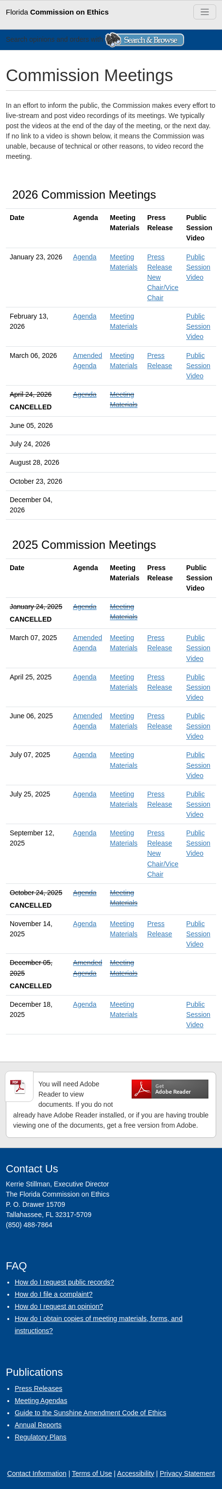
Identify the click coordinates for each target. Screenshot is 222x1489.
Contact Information (37, 1473)
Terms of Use (92, 1473)
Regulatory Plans (41, 1437)
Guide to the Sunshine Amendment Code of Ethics (90, 1413)
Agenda (84, 257)
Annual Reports (38, 1425)
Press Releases (38, 1388)
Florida (57, 12)
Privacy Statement (187, 1473)
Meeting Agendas (41, 1400)
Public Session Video (198, 267)
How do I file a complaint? (53, 1294)
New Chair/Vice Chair (162, 287)
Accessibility (135, 1473)
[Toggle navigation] (204, 11)
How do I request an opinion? (59, 1306)
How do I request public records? (64, 1282)
